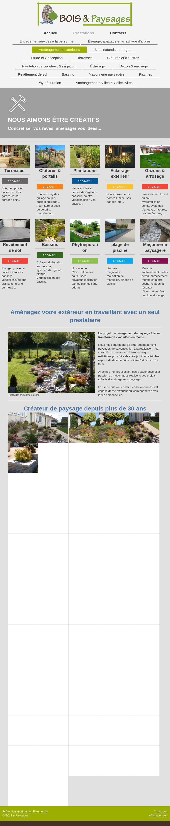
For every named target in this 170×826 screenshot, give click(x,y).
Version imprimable (17, 811)
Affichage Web (158, 815)
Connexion (160, 811)
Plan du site (40, 811)
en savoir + (15, 181)
